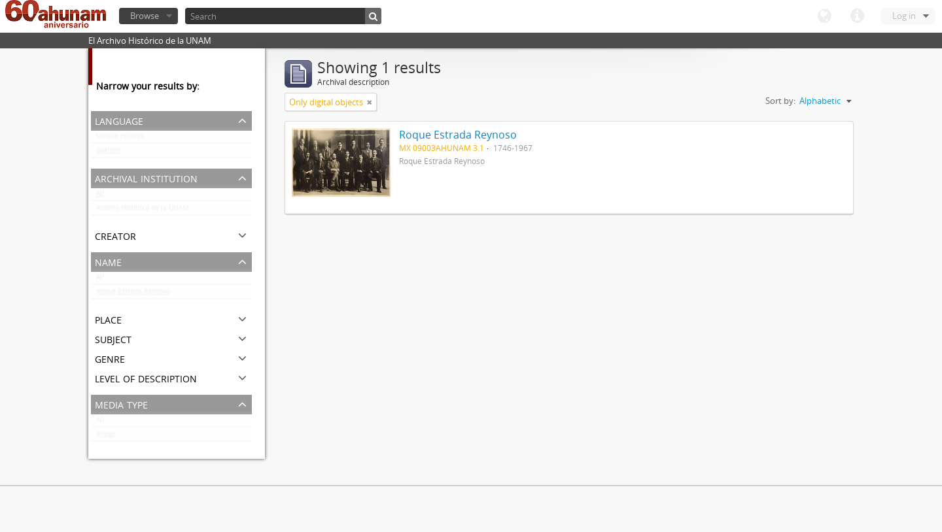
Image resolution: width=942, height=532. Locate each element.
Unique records (120, 138)
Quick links (857, 16)
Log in (904, 16)
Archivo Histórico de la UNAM (142, 210)
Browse (144, 16)
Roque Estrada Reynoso (133, 294)
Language (824, 16)
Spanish (108, 153)
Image (105, 436)
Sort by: (780, 101)
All (100, 196)
